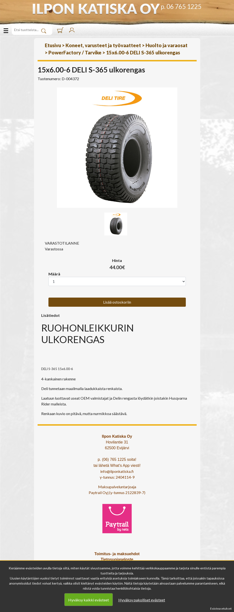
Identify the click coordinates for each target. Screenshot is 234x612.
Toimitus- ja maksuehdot (117, 554)
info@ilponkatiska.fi (117, 471)
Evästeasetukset (221, 608)
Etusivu (53, 45)
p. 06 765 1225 (181, 6)
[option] (117, 147)
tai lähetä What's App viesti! (117, 465)
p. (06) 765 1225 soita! (117, 459)
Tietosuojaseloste (117, 559)
